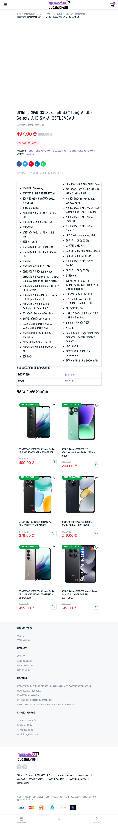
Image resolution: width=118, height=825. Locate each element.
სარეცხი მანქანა (56, 779)
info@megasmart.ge (29, 735)
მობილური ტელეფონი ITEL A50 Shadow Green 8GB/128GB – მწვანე (78, 453)
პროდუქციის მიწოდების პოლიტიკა (34, 700)
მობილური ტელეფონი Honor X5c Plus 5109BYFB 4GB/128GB (36, 524)
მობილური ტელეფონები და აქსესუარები (43, 14)
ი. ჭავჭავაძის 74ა (29, 721)
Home (19, 14)
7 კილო (30, 776)
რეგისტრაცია (23, 640)
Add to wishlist (54, 405)
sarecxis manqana (65, 776)
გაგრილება (83, 776)
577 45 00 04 (26, 725)
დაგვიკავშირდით (25, 661)
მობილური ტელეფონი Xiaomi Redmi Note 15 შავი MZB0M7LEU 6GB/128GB (79, 595)
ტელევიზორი (23, 783)
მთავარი (21, 656)
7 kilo (20, 776)
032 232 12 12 (26, 730)
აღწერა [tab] (22, 174)
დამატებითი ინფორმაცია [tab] (46, 174)
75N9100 (41, 776)
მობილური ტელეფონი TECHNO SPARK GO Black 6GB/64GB (77, 524)
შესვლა (20, 636)
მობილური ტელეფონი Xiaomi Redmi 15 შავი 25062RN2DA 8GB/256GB (37, 451)
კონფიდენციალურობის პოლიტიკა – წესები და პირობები (46, 705)
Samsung (30, 154)
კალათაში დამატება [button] (53, 461)
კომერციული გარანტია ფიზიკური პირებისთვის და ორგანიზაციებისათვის (54, 686)
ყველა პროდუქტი (25, 666)
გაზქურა (21, 779)
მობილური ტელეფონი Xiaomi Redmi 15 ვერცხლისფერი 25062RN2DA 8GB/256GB (37, 595)
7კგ (51, 776)
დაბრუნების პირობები (28, 695)
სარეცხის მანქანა (77, 779)
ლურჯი (69, 382)
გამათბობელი (36, 779)
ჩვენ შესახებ (23, 670)
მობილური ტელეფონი (74, 14)
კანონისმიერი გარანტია (29, 691)
